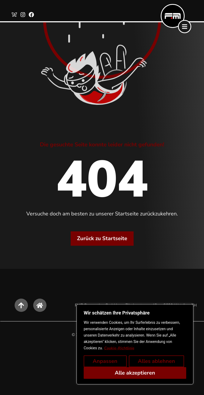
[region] (134, 344)
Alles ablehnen (156, 361)
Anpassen (105, 361)
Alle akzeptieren (135, 372)
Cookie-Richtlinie (119, 348)
